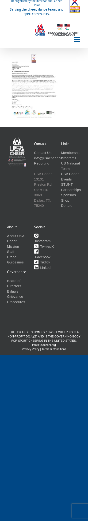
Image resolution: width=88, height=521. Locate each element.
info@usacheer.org (49, 158)
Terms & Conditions (54, 349)
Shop (65, 200)
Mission (13, 246)
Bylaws (12, 291)
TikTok (42, 262)
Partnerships (71, 190)
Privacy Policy (30, 349)
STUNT (67, 184)
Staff (10, 252)
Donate (66, 206)
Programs (68, 158)
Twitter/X (44, 246)
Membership (70, 153)
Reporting (41, 163)
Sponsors (68, 195)
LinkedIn (44, 268)
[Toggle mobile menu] (77, 39)
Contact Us (42, 153)
